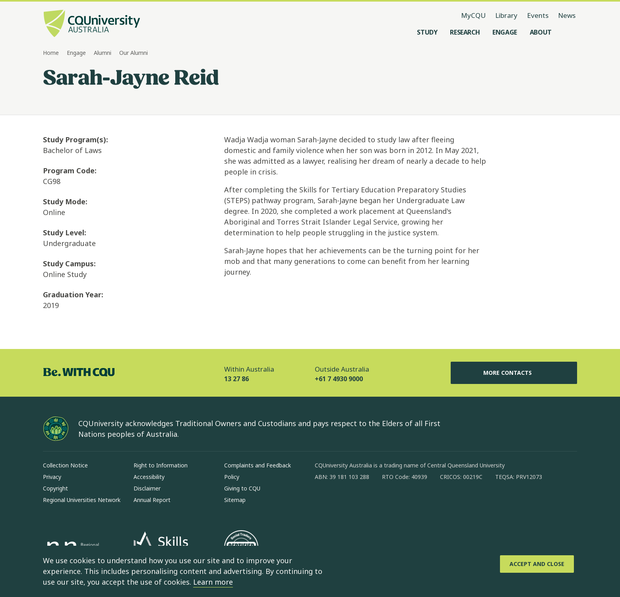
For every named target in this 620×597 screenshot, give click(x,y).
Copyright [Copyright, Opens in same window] (55, 488)
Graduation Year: (73, 294)
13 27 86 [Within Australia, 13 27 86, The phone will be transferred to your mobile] (236, 378)
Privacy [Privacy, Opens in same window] (52, 477)
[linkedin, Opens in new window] (365, 502)
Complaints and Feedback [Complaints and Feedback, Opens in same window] (257, 465)
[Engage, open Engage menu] (504, 32)
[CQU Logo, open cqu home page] (92, 24)
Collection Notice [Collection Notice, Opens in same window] (65, 465)
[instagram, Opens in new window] (344, 502)
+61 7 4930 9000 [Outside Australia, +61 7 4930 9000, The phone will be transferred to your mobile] (339, 378)
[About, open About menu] (541, 32)
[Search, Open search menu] (569, 32)
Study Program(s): (75, 139)
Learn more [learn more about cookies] (213, 582)
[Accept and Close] (537, 564)
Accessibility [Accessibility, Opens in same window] (149, 477)
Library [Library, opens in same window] (506, 15)
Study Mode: (65, 201)
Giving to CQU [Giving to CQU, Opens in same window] (242, 488)
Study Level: (64, 232)
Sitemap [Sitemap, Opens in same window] (235, 500)
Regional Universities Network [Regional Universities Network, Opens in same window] (81, 500)
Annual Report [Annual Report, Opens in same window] (152, 500)
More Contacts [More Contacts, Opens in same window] (513, 373)
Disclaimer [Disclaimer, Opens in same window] (147, 488)
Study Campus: (69, 263)
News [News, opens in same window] (566, 15)
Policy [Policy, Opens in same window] (231, 477)
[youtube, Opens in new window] (406, 502)
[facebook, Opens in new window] (323, 502)
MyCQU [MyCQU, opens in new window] (473, 15)
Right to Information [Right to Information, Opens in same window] (161, 465)
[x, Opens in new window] (385, 502)
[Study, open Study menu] (427, 32)
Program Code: (70, 170)
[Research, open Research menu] (465, 32)
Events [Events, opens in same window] (537, 15)
